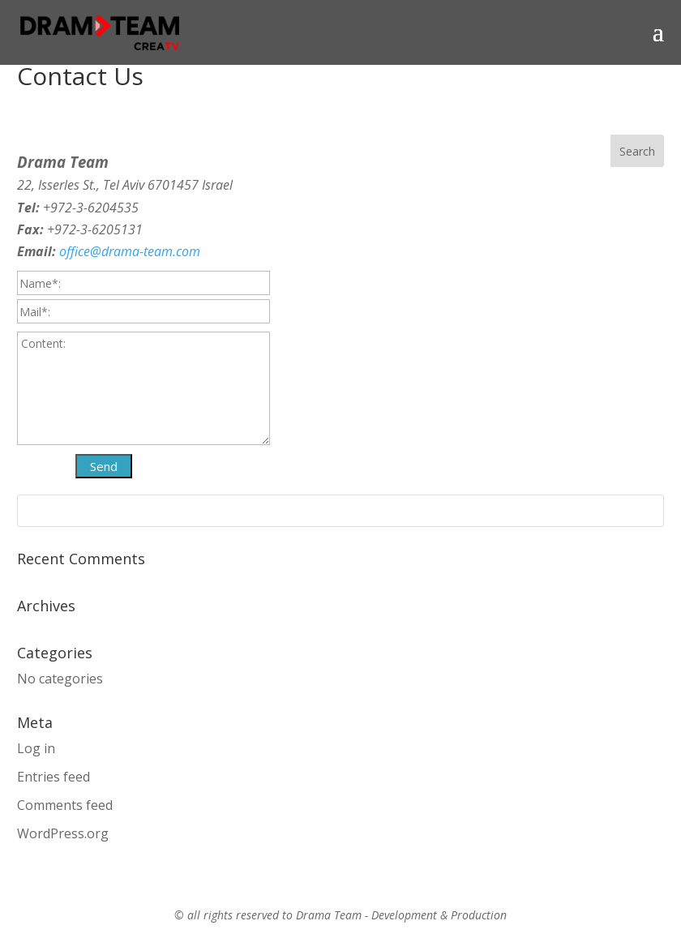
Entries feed (53, 777)
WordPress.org (63, 833)
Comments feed (65, 805)
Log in (36, 748)
